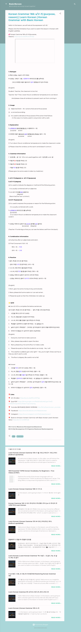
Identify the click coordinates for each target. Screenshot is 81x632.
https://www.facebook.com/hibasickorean (32, 410)
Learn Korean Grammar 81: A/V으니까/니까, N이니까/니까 (28, 592)
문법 (13, 436)
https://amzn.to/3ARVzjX (21, 420)
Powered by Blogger (40, 624)
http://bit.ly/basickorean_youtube (49, 407)
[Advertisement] (71, 34)
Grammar (20, 436)
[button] (60, 13)
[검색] (75, 4)
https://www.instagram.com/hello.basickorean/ (35, 414)
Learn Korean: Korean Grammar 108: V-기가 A (25, 489)
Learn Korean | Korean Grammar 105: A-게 (23, 608)
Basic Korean (15, 3)
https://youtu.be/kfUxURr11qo (24, 36)
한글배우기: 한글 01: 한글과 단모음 (19, 539)
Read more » (56, 466)
